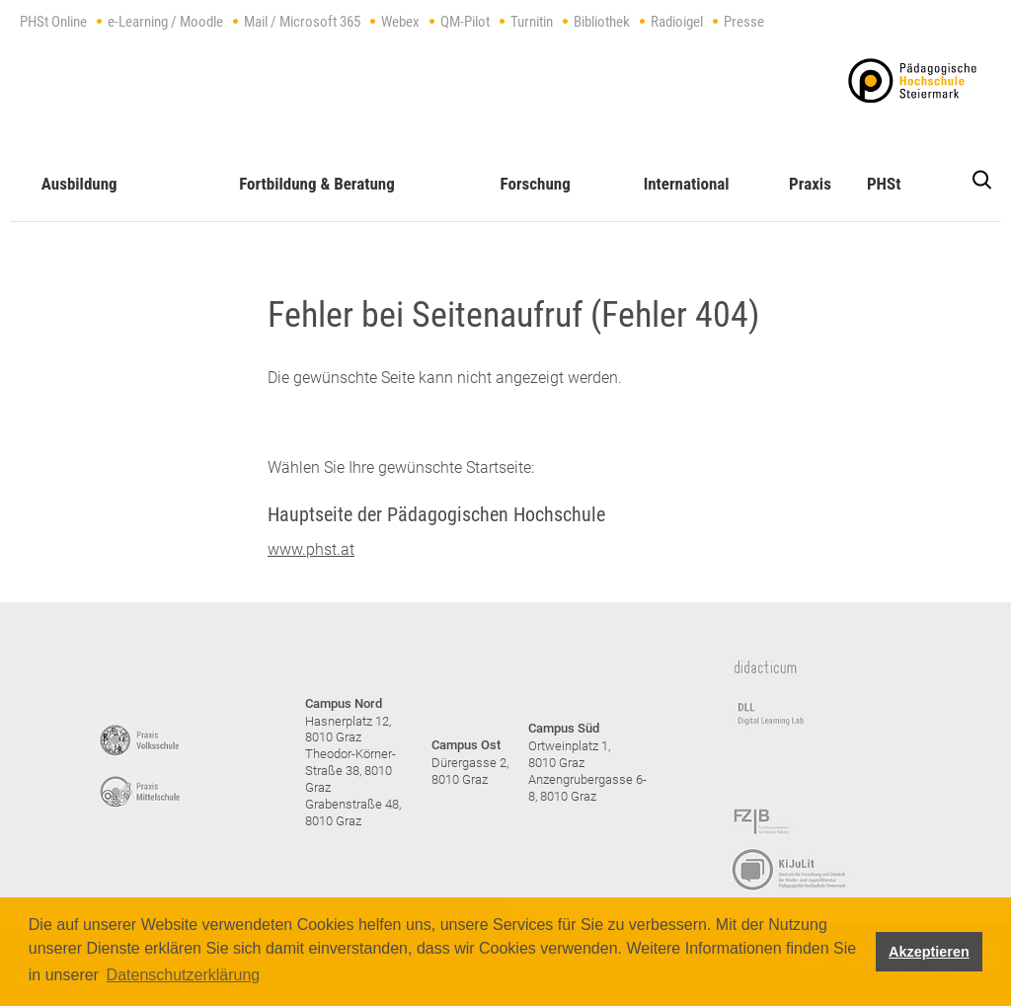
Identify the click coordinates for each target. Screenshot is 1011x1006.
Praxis (810, 183)
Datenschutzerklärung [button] (184, 975)
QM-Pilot (465, 22)
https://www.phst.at (912, 80)
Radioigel (677, 22)
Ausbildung (79, 183)
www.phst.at (311, 549)
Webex (400, 22)
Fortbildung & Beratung (317, 183)
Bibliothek (602, 22)
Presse (744, 22)
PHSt (883, 183)
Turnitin (531, 22)
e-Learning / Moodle (165, 22)
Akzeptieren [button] (929, 952)
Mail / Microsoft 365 (302, 22)
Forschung (536, 183)
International (687, 183)
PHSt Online (53, 22)
